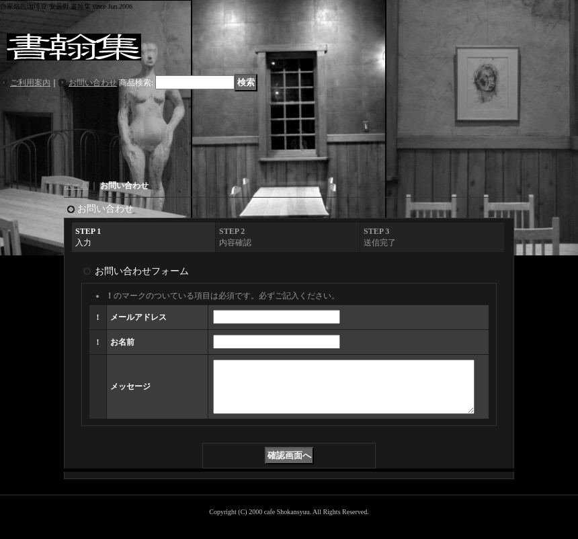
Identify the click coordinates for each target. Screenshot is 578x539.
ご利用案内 (30, 82)
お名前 (122, 342)
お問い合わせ (93, 82)
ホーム (76, 185)
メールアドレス (138, 317)
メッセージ (130, 392)
